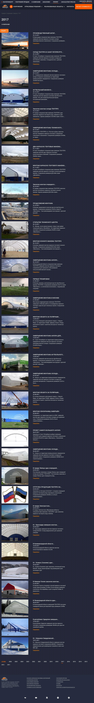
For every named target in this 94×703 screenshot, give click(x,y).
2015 (74, 661)
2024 (22, 661)
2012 (3, 664)
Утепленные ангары (32, 679)
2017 (62, 661)
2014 (80, 661)
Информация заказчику (63, 679)
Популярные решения (33, 683)
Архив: (4, 661)
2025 (16, 661)
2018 (56, 661)
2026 (10, 661)
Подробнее (36, 43)
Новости (15, 13)
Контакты (59, 685)
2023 (27, 661)
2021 (39, 661)
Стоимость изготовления (34, 687)
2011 (8, 664)
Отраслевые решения (32, 681)
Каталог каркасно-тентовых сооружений (38, 678)
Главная (4, 13)
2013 (86, 661)
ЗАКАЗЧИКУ (46, 2)
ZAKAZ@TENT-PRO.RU (68, 2)
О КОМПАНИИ (36, 2)
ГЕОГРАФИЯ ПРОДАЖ (22, 2)
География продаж (61, 678)
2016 (68, 661)
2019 (51, 661)
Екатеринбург (7, 2)
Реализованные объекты (34, 685)
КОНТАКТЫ (70, 6)
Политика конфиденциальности (65, 687)
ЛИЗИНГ (55, 2)
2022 (33, 661)
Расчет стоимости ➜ (83, 6)
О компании (9, 13)
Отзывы (58, 683)
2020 (45, 661)
